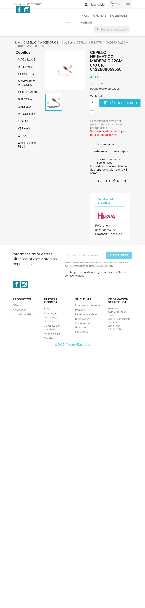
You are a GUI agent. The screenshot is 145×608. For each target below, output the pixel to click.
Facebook (19, 9)
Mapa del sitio (52, 333)
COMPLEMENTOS (29, 92)
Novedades (119, 16)
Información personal (87, 305)
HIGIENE (23, 121)
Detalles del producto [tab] (105, 201)
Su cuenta (83, 299)
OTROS (22, 136)
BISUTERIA (25, 99)
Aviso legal (50, 313)
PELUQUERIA (26, 114)
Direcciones (82, 319)
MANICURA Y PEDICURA (26, 83)
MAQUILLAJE (26, 59)
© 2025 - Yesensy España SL (72, 344)
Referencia (102, 225)
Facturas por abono (86, 314)
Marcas (87, 22)
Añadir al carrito (120, 103)
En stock (101, 234)
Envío (47, 308)
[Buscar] (112, 29)
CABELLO (24, 107)
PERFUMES (25, 67)
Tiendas (49, 338)
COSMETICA (26, 74)
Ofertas (99, 16)
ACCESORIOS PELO (27, 144)
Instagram (26, 9)
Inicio (85, 16)
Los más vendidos (23, 314)
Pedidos (80, 310)
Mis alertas (81, 331)
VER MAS (24, 128)
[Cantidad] (94, 103)
